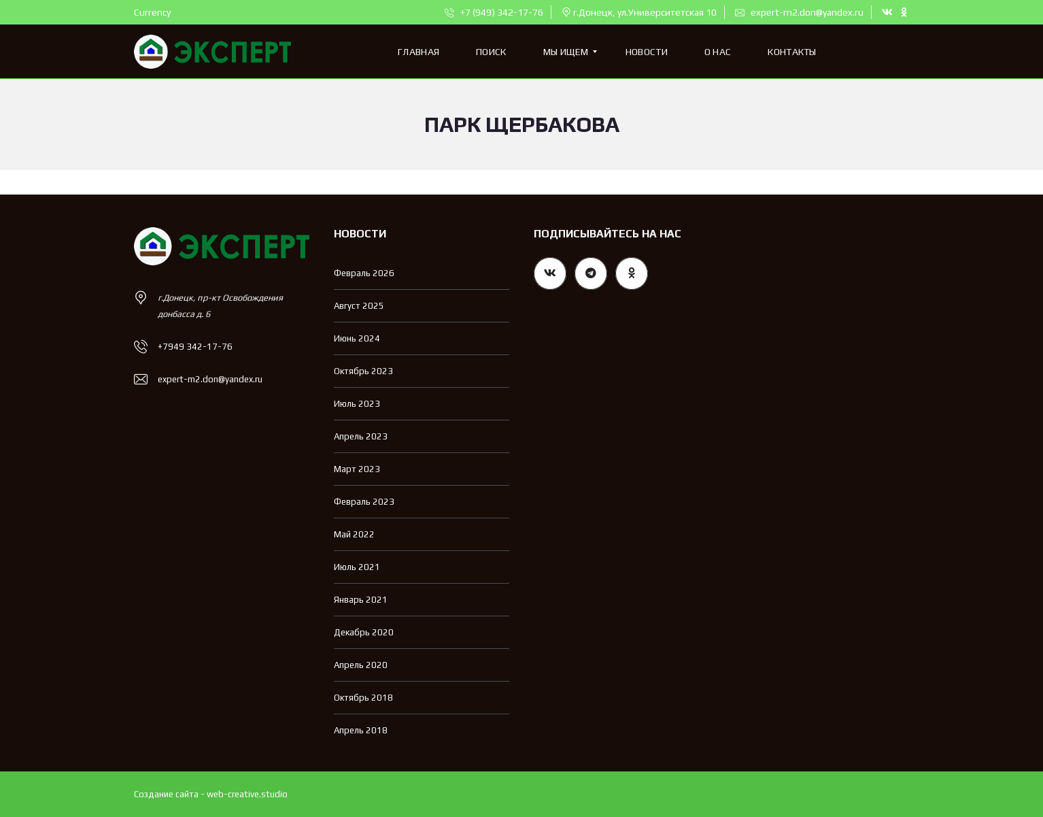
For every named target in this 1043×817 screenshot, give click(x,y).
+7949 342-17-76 (195, 346)
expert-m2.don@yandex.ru (799, 12)
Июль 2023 (357, 404)
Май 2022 (354, 534)
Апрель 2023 (361, 436)
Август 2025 (359, 306)
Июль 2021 (357, 567)
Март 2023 (357, 469)
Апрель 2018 (361, 730)
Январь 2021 (361, 600)
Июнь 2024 (357, 338)
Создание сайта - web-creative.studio (211, 794)
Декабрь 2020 (364, 632)
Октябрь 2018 (363, 698)
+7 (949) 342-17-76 (494, 12)
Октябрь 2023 (363, 371)
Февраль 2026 (364, 273)
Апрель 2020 (361, 665)
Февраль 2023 (364, 502)
